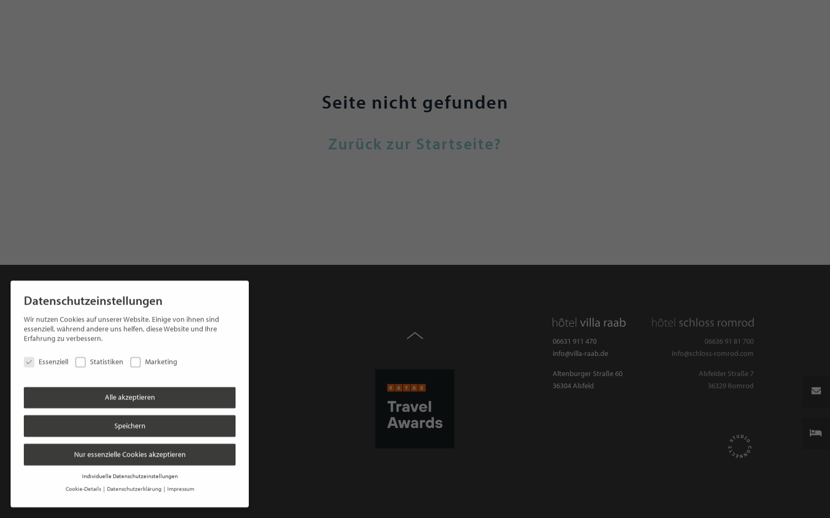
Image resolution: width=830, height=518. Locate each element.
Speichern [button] (130, 419)
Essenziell (46, 355)
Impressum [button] (180, 482)
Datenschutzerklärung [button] (135, 482)
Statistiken (99, 355)
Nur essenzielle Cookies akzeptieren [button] (130, 447)
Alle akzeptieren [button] (130, 391)
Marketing (153, 355)
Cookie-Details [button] (84, 482)
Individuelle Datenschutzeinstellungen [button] (130, 469)
